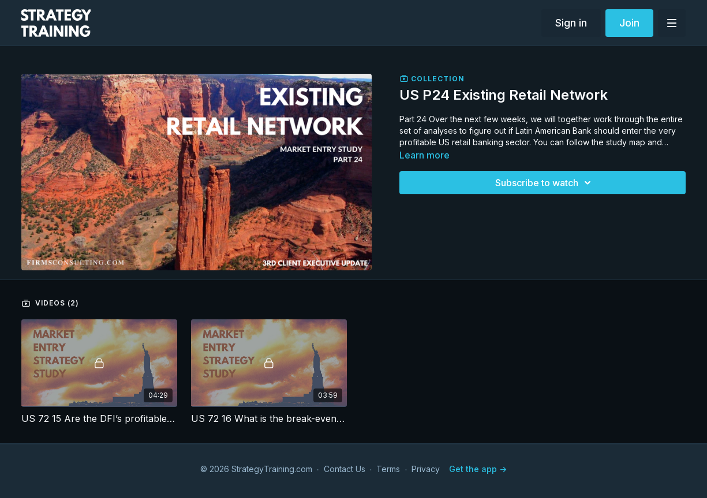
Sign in (571, 23)
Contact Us (344, 469)
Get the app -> (478, 469)
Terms (388, 469)
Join (629, 23)
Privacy (426, 469)
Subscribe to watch (544, 183)
